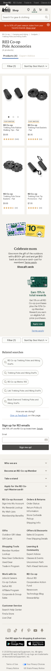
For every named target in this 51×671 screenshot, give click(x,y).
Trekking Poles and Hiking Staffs (14, 36)
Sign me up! (25, 447)
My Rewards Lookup (12, 507)
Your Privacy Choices (34, 664)
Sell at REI (7, 586)
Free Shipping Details (37, 538)
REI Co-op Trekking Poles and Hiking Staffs (22, 362)
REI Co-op (6, 34)
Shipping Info (34, 522)
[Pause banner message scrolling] (48, 24)
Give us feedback (18, 415)
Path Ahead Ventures (37, 566)
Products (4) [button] (10, 55)
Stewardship (33, 597)
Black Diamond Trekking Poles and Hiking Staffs (21, 401)
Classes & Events (35, 558)
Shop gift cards (25, 266)
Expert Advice (27, 55)
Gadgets (34, 34)
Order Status (33, 503)
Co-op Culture (9, 582)
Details (40, 428)
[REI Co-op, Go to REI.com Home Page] (6, 9)
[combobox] (25, 17)
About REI (32, 578)
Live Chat (6, 617)
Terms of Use (12, 664)
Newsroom (32, 589)
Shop (15, 10)
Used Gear (7, 562)
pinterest (29, 630)
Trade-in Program (10, 566)
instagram (9, 630)
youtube (35, 630)
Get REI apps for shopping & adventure (25, 638)
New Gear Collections (13, 558)
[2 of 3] (13, 117)
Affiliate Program (10, 590)
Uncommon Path (35, 562)
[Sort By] (35, 66)
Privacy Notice (13, 668)
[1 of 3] (8, 117)
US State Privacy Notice (34, 668)
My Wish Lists (9, 511)
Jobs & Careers (9, 578)
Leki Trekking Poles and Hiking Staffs (22, 390)
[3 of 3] (18, 117)
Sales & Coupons (35, 534)
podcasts (42, 630)
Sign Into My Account (13, 503)
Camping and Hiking (20, 34)
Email (4, 434)
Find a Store (8, 613)
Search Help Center (12, 609)
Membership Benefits (13, 515)
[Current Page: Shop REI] (7, 2)
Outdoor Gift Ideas (11, 534)
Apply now (38, 324)
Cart (40, 9)
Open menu (46, 9)
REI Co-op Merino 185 (15, 381)
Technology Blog (35, 593)
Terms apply (30, 262)
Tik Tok (15, 630)
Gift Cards (7, 538)
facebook (22, 630)
